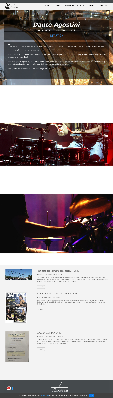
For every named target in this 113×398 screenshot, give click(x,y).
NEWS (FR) (80, 5)
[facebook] (12, 388)
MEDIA (91, 5)
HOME (47, 5)
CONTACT (103, 5)
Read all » (41, 287)
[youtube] (9, 388)
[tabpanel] (56, 76)
